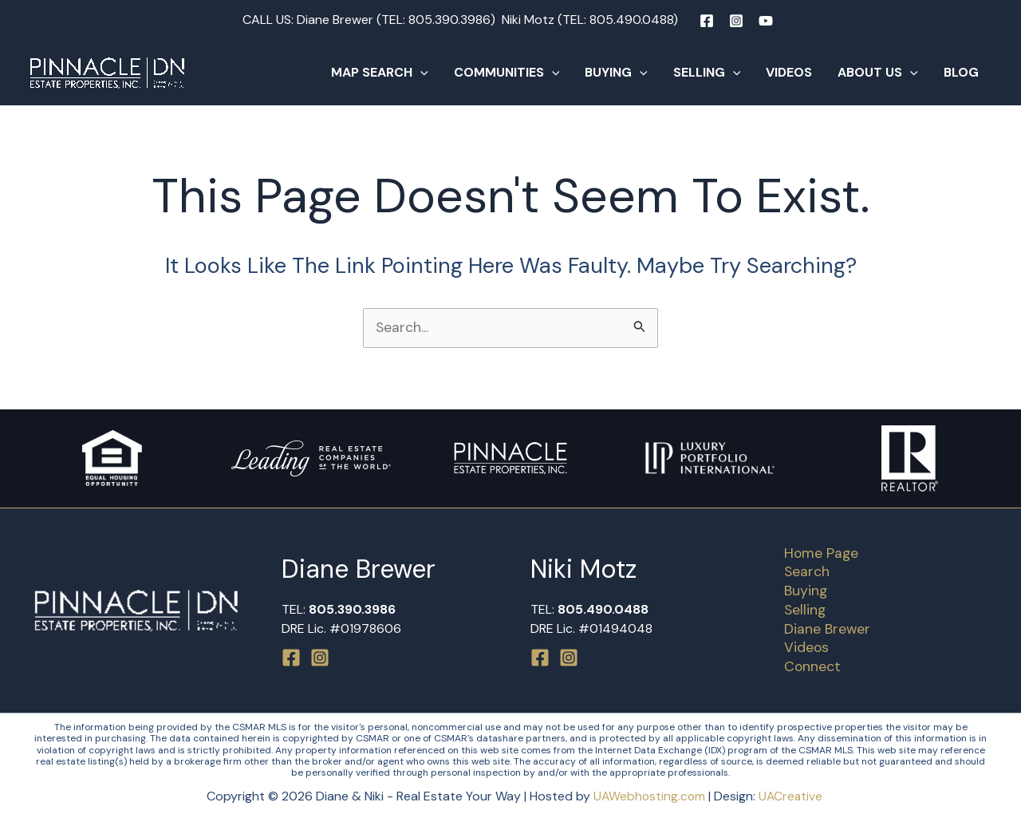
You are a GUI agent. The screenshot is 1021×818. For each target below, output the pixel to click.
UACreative (792, 796)
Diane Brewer (823, 628)
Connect (809, 666)
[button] (420, 72)
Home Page (818, 550)
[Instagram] (736, 21)
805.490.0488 (631, 19)
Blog (961, 72)
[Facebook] (706, 21)
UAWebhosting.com (649, 796)
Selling (707, 72)
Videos (789, 72)
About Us (878, 72)
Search (803, 569)
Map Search (379, 72)
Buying (616, 72)
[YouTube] (766, 21)
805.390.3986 (449, 19)
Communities (507, 72)
